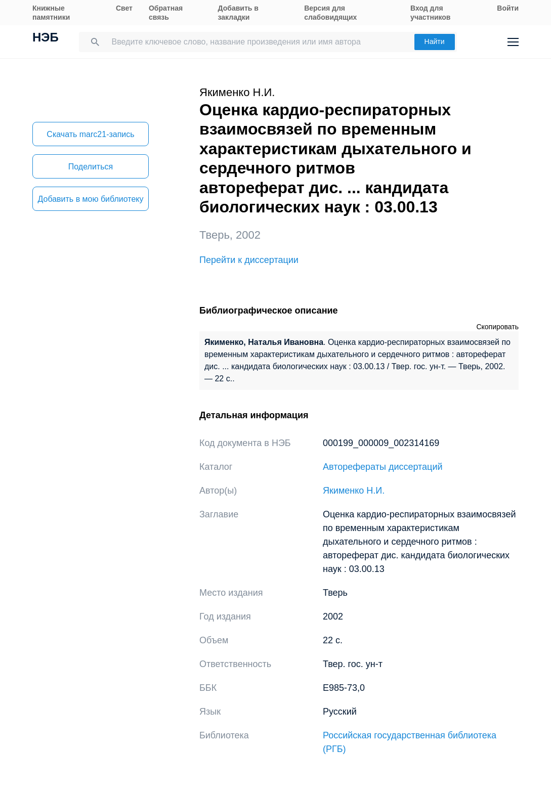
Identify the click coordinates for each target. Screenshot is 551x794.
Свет (124, 8)
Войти (508, 8)
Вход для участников (430, 12)
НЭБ (45, 38)
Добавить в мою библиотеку (90, 199)
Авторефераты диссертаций (383, 467)
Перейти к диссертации (249, 260)
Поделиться (90, 166)
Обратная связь (166, 12)
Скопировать (497, 327)
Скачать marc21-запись (90, 134)
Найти (435, 41)
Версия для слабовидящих (330, 12)
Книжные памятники (51, 12)
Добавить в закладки (238, 12)
